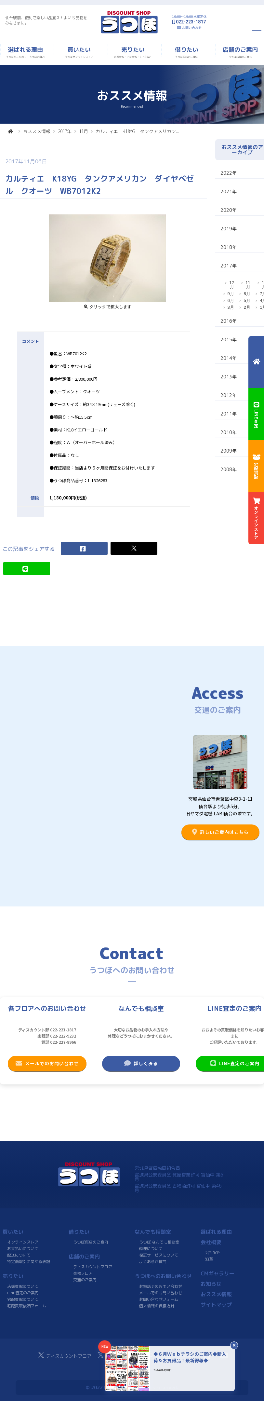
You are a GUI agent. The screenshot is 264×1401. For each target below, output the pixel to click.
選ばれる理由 (216, 1231)
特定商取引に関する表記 (28, 1261)
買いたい (13, 1231)
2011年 (228, 414)
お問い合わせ (192, 27)
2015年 (228, 339)
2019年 (228, 228)
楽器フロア (83, 1273)
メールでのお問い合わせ (47, 1063)
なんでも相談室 (153, 1231)
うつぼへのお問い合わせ (163, 1276)
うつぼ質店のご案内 (90, 1242)
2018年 (228, 247)
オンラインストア (22, 1242)
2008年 (228, 469)
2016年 (228, 321)
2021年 (228, 191)
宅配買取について (22, 1299)
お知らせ (211, 1283)
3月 (231, 307)
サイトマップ (216, 1304)
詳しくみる (141, 1063)
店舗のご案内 (84, 1256)
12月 (231, 284)
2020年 (228, 210)
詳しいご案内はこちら (220, 832)
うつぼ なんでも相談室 (159, 1242)
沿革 (209, 1259)
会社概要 (211, 1242)
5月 (247, 300)
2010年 (228, 432)
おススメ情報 (36, 131)
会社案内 (213, 1252)
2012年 (228, 395)
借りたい (79, 1231)
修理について (151, 1248)
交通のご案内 (85, 1280)
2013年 (228, 377)
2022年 (228, 173)
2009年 (228, 451)
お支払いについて (22, 1248)
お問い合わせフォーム (158, 1299)
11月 (83, 131)
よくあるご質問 (152, 1261)
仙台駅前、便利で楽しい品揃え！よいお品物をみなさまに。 (46, 20)
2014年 (228, 358)
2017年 (65, 131)
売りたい (13, 1276)
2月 (247, 307)
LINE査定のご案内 (23, 1293)
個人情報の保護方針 (156, 1306)
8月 (247, 293)
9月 (231, 293)
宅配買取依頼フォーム (26, 1306)
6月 (231, 300)
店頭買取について (22, 1286)
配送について (19, 1255)
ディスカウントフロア (92, 1267)
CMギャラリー (217, 1273)
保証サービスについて (158, 1255)
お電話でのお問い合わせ (160, 1286)
